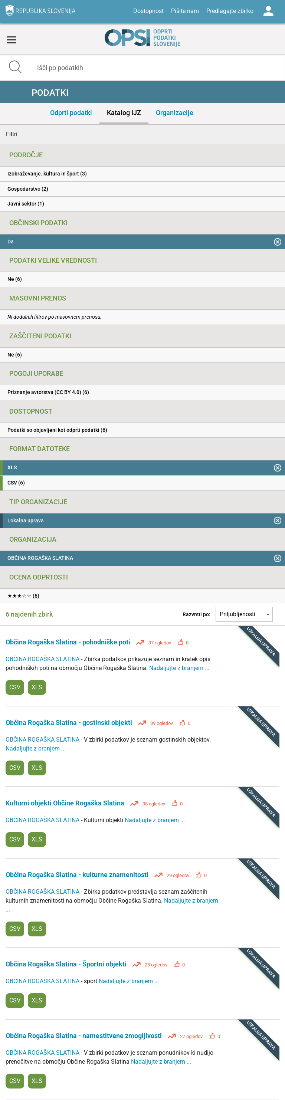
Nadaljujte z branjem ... (179, 668)
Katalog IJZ (124, 112)
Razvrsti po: (196, 614)
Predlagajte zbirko (229, 10)
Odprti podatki (71, 112)
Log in (268, 11)
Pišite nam (185, 10)
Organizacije (174, 112)
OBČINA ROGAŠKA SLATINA (43, 659)
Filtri (11, 134)
